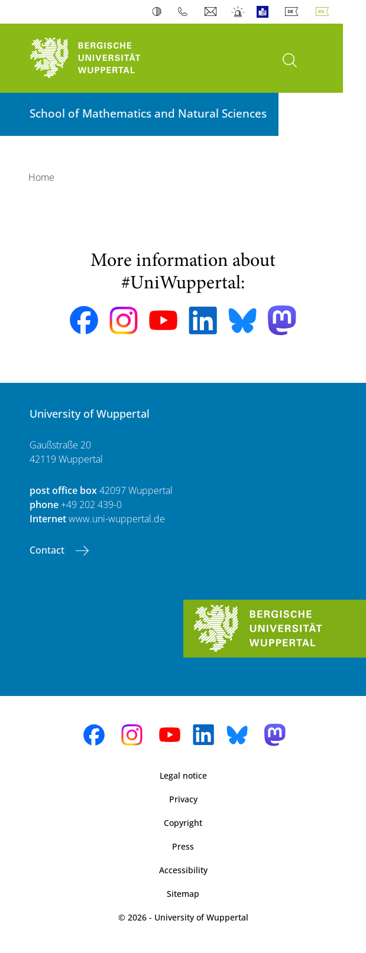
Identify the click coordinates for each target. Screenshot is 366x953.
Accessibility (183, 870)
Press (183, 846)
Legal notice (183, 775)
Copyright (183, 822)
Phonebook (185, 12)
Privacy (183, 799)
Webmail (212, 12)
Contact (48, 550)
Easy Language (265, 12)
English (324, 12)
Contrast (159, 12)
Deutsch (293, 12)
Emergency (238, 12)
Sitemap (183, 893)
